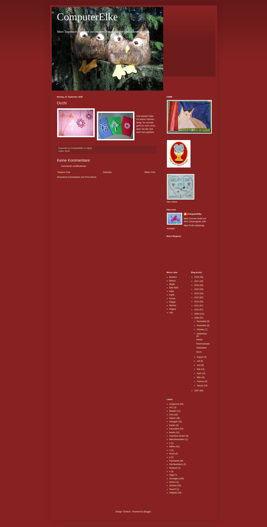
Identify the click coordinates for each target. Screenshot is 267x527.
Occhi (67, 151)
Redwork (173, 468)
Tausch (172, 489)
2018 (197, 277)
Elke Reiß (173, 287)
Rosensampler (203, 344)
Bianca (172, 281)
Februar (201, 381)
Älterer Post (149, 172)
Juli (198, 361)
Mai (199, 369)
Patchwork (174, 461)
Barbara (173, 277)
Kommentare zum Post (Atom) (82, 177)
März (199, 377)
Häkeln (172, 418)
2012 (197, 301)
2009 (197, 314)
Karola (172, 298)
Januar (200, 385)
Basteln (172, 411)
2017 (197, 281)
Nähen (172, 446)
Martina (172, 305)
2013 (197, 297)
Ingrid (172, 295)
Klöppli (172, 302)
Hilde (171, 291)
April (199, 373)
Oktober (201, 329)
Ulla (171, 312)
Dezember (202, 321)
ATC (171, 407)
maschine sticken (177, 436)
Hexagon (173, 421)
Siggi (171, 475)
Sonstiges (174, 478)
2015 (197, 289)
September (202, 333)
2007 (197, 390)
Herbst (199, 339)
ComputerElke (87, 16)
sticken (172, 482)
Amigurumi (174, 404)
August (200, 357)
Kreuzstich (174, 429)
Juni (199, 365)
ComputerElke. (194, 214)
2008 (197, 318)
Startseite (107, 172)
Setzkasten (201, 348)
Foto (171, 414)
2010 (197, 309)
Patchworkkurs (176, 464)
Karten (172, 425)
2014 (197, 293)
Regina (172, 309)
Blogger (147, 511)
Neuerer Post (64, 172)
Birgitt (172, 284)
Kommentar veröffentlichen (73, 166)
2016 (197, 285)
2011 (197, 305)
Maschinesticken (177, 439)
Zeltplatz (173, 492)
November (202, 325)
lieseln (172, 432)
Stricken (173, 485)
